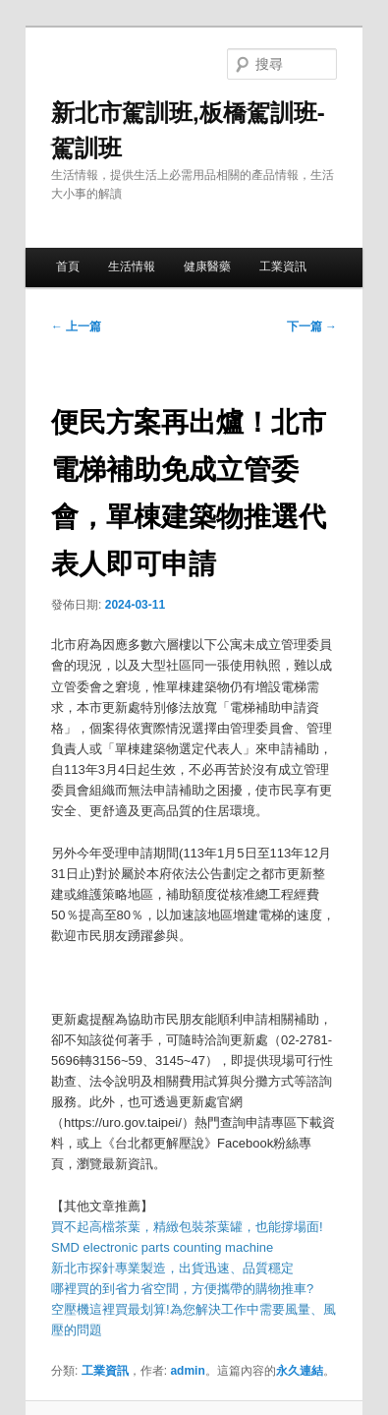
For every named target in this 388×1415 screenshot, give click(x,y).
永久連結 (299, 1371)
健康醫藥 (207, 266)
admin (187, 1371)
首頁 (68, 266)
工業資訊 (282, 266)
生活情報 (131, 266)
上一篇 (76, 326)
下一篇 (312, 326)
